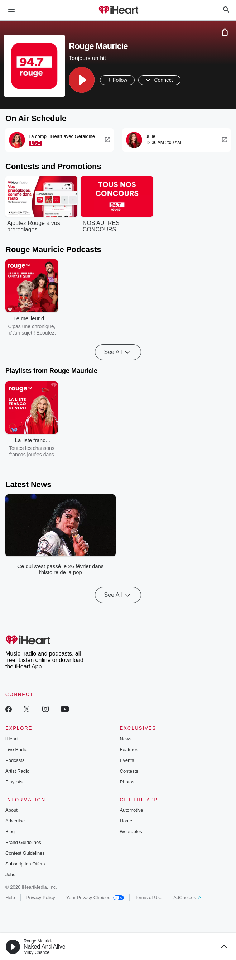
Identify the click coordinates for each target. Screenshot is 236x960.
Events (127, 760)
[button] (82, 80)
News (126, 738)
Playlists (14, 781)
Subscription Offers (25, 864)
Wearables (131, 831)
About (11, 810)
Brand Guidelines (23, 842)
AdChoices (187, 897)
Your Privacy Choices (95, 897)
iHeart (11, 738)
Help (10, 897)
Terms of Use (149, 897)
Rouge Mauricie (39, 941)
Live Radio (16, 749)
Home (126, 821)
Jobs (10, 874)
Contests (129, 771)
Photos (127, 781)
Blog (10, 831)
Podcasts (14, 760)
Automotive (131, 810)
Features (129, 749)
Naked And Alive (45, 947)
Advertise (15, 821)
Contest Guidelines (25, 853)
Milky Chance (36, 952)
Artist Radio (17, 771)
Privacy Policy (40, 897)
